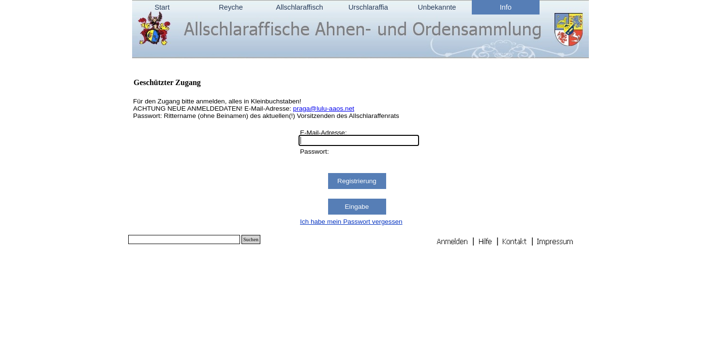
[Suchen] (184, 239)
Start (162, 7)
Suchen (250, 239)
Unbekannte (437, 7)
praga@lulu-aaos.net (323, 108)
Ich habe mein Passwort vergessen (351, 221)
